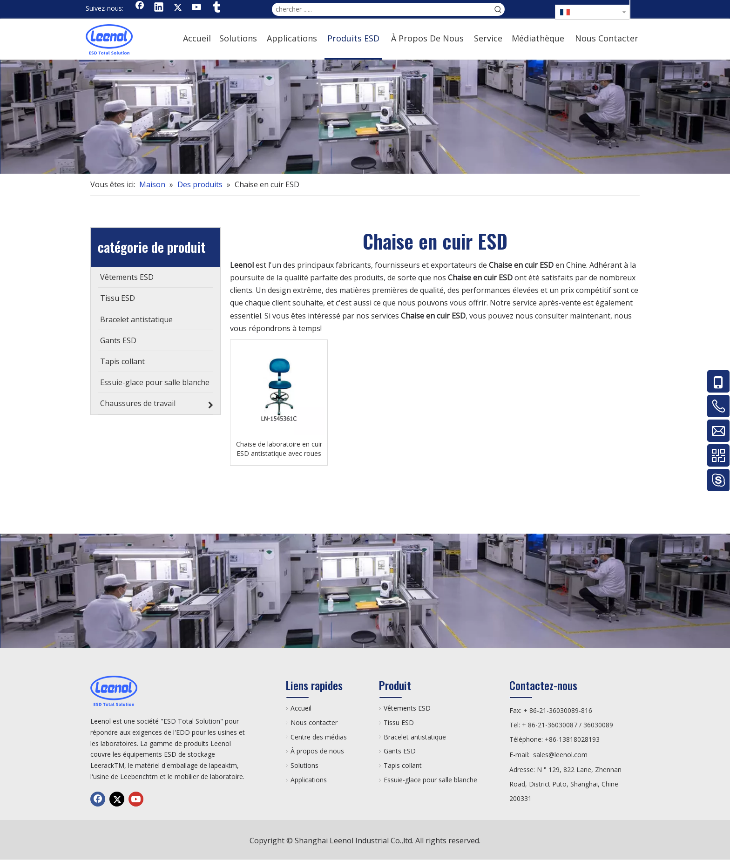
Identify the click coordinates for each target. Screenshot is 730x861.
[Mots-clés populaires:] (498, 9)
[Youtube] (196, 7)
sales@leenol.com (560, 754)
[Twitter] (177, 7)
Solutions (304, 765)
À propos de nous (317, 750)
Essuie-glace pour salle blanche (430, 779)
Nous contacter (314, 722)
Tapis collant (403, 765)
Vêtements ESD (407, 708)
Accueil (301, 708)
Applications (309, 779)
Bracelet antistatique (415, 736)
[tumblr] (216, 7)
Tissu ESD (399, 722)
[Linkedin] (158, 7)
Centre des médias (319, 736)
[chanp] (365, 117)
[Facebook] (139, 7)
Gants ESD (400, 750)
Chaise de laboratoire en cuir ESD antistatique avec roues (279, 449)
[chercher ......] (382, 9)
